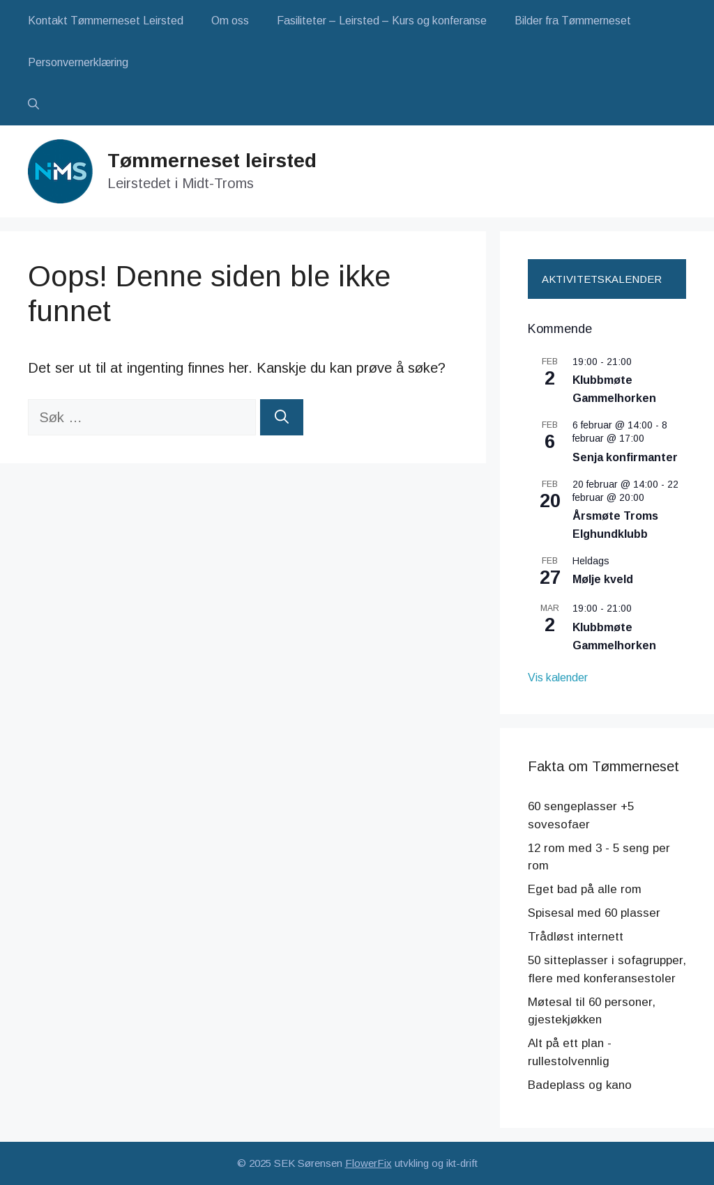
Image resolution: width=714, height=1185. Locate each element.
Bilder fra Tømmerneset (573, 20)
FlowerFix (368, 1163)
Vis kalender (558, 677)
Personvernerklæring (78, 62)
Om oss (230, 20)
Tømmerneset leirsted (212, 160)
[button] (33, 104)
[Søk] (281, 417)
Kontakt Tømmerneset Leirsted (105, 20)
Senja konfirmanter (625, 457)
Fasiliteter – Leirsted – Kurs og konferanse (382, 20)
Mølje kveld (602, 579)
